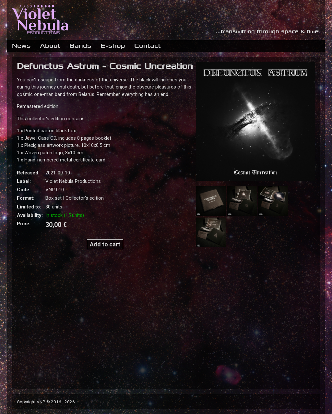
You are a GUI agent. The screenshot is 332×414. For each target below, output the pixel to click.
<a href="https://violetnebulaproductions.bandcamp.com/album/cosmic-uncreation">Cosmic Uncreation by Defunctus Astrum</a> (103, 316)
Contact (147, 45)
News (21, 45)
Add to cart (105, 244)
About (50, 45)
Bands (80, 45)
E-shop (113, 45)
